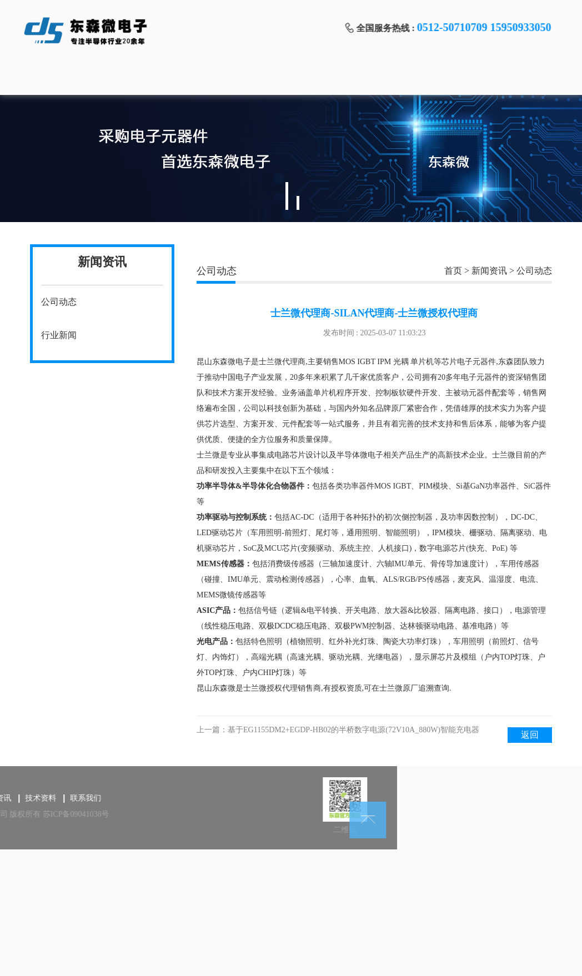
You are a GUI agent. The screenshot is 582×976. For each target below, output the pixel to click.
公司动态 (59, 301)
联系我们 (505, 78)
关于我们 (433, 78)
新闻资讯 (289, 78)
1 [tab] (286, 196)
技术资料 (361, 78)
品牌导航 (217, 78)
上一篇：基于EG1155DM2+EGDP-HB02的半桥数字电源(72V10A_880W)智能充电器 (338, 730)
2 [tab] (298, 203)
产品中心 (145, 78)
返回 (530, 734)
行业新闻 (59, 335)
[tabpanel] (291, 158)
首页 (73, 78)
